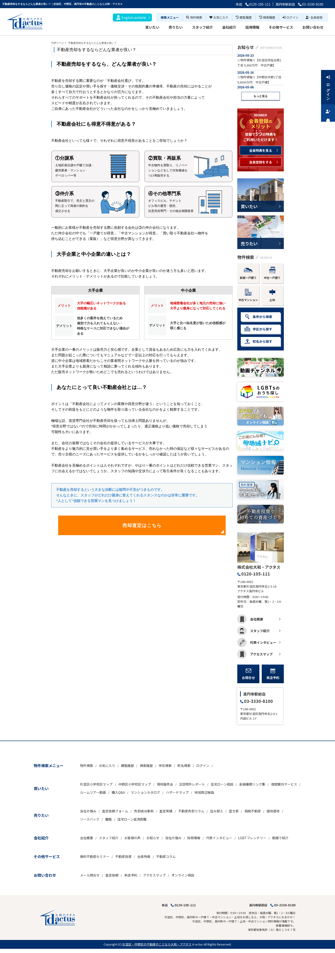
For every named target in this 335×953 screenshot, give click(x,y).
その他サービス (281, 27)
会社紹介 (229, 27)
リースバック (89, 819)
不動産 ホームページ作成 (15, 951)
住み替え (216, 811)
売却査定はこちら (141, 525)
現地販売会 (165, 784)
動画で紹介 (280, 837)
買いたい (152, 27)
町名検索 (184, 765)
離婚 (108, 819)
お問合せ (248, 674)
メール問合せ (90, 875)
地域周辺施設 (204, 792)
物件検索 (194, 17)
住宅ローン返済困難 (132, 819)
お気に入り (218, 17)
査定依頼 (111, 875)
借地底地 (273, 811)
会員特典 (143, 856)
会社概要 (250, 619)
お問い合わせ (312, 27)
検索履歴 (267, 17)
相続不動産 (253, 811)
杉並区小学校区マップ (96, 784)
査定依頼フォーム (115, 811)
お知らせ (152, 837)
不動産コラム (166, 856)
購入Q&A (118, 792)
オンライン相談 (182, 875)
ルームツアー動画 (93, 792)
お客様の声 (132, 837)
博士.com (38, 951)
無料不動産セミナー (94, 856)
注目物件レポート (192, 784)
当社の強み (88, 811)
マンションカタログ (145, 792)
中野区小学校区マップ (134, 784)
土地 (272, 295)
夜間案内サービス (284, 784)
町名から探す (258, 341)
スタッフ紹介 (202, 27)
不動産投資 (123, 856)
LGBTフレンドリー (252, 837)
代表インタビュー (256, 642)
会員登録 (314, 17)
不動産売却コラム (191, 811)
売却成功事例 (144, 811)
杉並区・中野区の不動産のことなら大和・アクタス (156, 944)
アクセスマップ (255, 654)
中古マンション (248, 295)
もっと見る (261, 96)
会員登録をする (260, 162)
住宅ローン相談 (222, 784)
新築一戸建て (248, 273)
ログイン (290, 17)
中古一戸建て (272, 273)
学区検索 (165, 765)
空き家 (234, 811)
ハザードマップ (177, 792)
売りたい (176, 27)
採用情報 (252, 27)
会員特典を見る (260, 150)
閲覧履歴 (244, 17)
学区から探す (258, 329)
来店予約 (272, 674)
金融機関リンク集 (252, 784)
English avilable (131, 17)
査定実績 (165, 811)
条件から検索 (258, 316)
